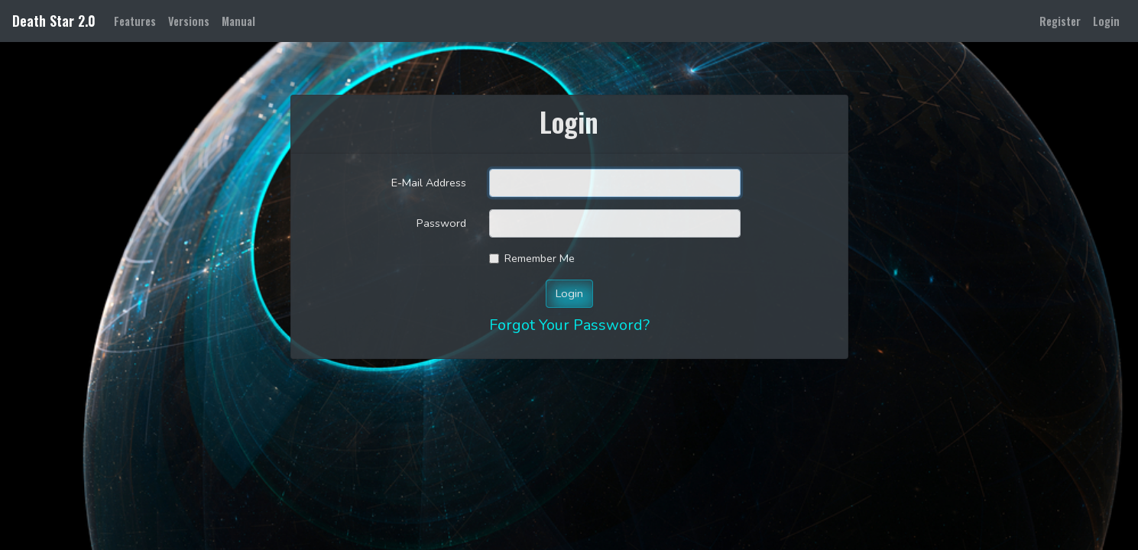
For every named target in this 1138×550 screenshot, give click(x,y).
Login (1106, 21)
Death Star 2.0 (54, 21)
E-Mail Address (428, 182)
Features (138, 20)
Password (441, 223)
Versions (188, 21)
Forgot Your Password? (569, 325)
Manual (238, 21)
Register (1060, 21)
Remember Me (539, 258)
